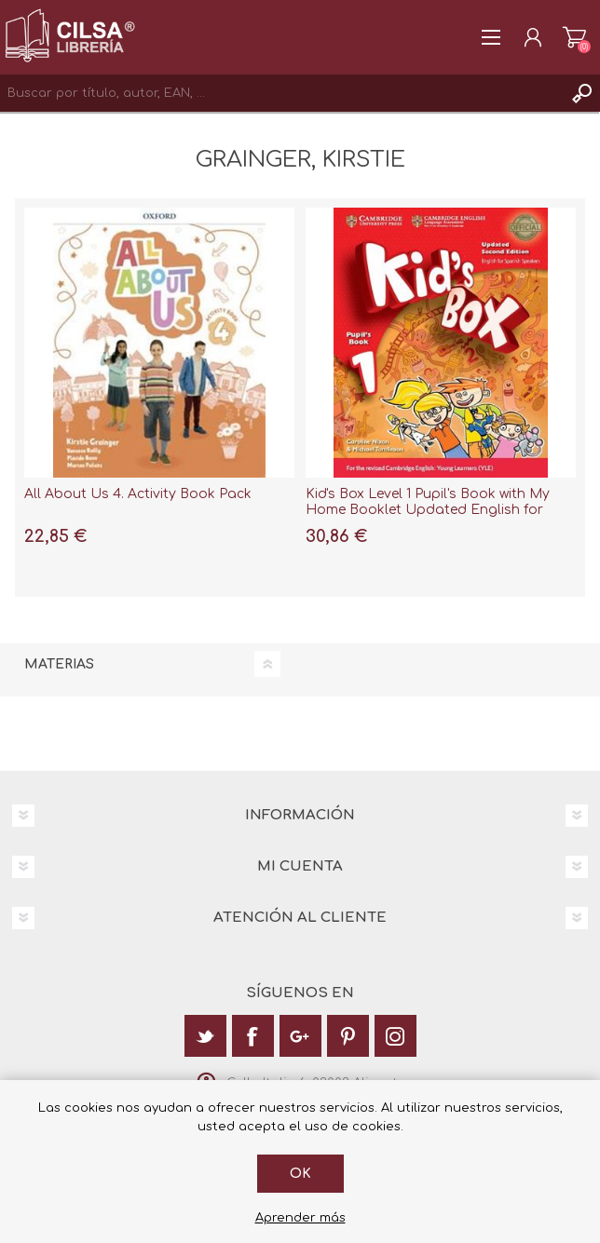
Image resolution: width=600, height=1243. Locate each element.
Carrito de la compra (574, 37)
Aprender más (300, 1217)
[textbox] (281, 93)
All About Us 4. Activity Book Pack (138, 494)
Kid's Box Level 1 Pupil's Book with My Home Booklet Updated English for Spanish (428, 510)
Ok (300, 1174)
